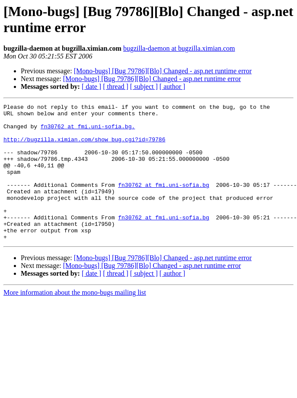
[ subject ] (144, 86)
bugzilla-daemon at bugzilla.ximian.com (179, 48)
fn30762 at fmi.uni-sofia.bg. (88, 131)
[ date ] (91, 86)
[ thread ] (115, 86)
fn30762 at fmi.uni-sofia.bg (163, 202)
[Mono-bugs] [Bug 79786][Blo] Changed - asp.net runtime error (163, 71)
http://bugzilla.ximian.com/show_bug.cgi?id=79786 (84, 147)
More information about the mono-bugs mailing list (74, 319)
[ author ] (172, 86)
